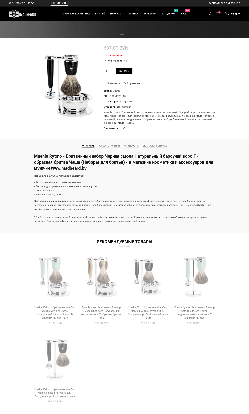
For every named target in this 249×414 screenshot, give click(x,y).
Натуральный (205, 119)
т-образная (204, 112)
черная (149, 112)
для (130, 115)
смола (157, 112)
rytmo (117, 112)
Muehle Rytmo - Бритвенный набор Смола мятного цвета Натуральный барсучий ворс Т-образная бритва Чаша (54, 312)
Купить (124, 71)
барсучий (184, 112)
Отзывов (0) (131, 145)
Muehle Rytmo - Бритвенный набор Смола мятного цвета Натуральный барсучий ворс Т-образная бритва (194, 312)
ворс (193, 112)
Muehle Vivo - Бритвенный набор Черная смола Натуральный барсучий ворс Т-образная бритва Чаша (148, 312)
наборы (122, 115)
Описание (88, 145)
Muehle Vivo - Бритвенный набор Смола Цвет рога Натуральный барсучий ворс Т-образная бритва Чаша (101, 312)
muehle (108, 112)
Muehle (116, 90)
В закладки (114, 83)
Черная (192, 119)
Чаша (121, 122)
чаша (113, 115)
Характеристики (109, 145)
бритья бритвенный (144, 115)
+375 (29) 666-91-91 (19, 3)
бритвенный (128, 112)
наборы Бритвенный (175, 119)
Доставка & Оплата (155, 145)
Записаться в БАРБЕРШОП (224, 3)
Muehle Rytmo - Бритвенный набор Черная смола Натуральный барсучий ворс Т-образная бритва (54, 393)
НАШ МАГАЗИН (59, 3)
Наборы (130, 122)
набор (140, 112)
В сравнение (133, 83)
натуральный (170, 112)
